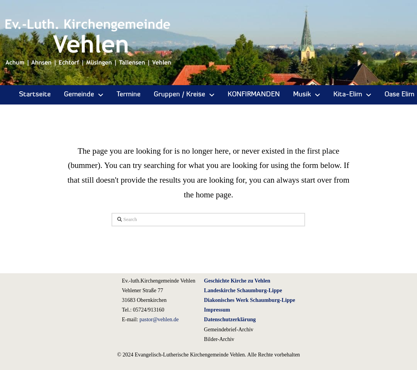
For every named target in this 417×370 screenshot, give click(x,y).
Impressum (217, 310)
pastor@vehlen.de (158, 319)
